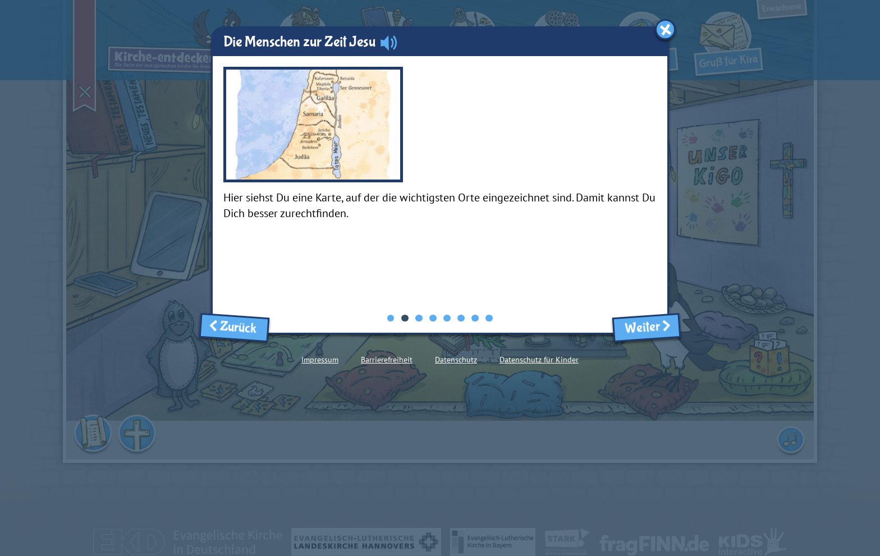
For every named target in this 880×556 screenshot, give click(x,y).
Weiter (646, 327)
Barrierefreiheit (386, 360)
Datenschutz (456, 360)
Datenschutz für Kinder (539, 360)
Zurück (235, 326)
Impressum (319, 360)
